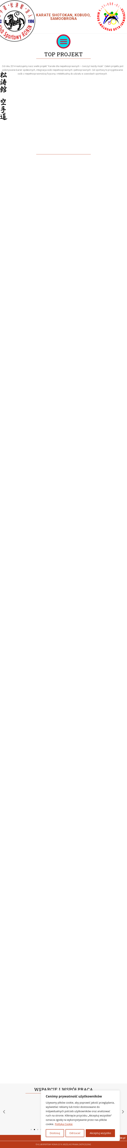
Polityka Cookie (64, 1124)
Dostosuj (55, 1133)
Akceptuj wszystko (100, 1133)
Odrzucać (75, 1133)
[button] (64, 41)
